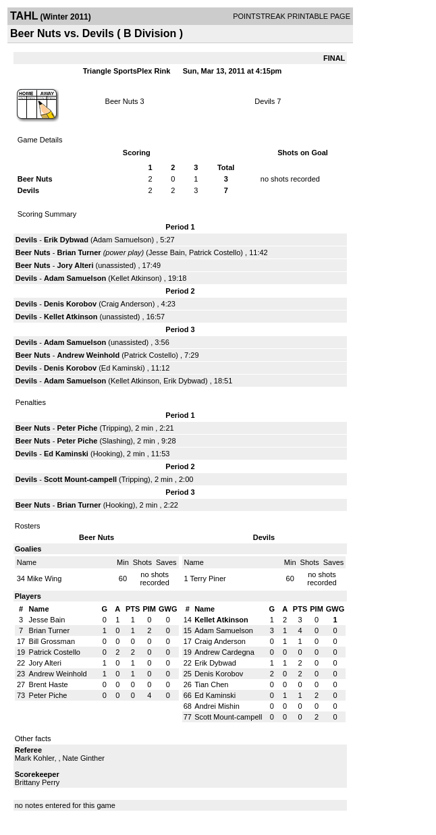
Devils (264, 101)
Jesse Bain (166, 252)
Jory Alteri (75, 265)
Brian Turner (79, 252)
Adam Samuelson (122, 240)
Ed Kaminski (121, 368)
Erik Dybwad (66, 240)
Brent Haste (48, 684)
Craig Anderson (127, 304)
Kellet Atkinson (135, 278)
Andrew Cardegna (224, 652)
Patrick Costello (214, 252)
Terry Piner (207, 578)
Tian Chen (211, 684)
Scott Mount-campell (80, 479)
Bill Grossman (52, 641)
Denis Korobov (70, 304)
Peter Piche (77, 428)
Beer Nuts (121, 101)
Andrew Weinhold (88, 355)
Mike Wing (44, 578)
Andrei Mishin (217, 706)
